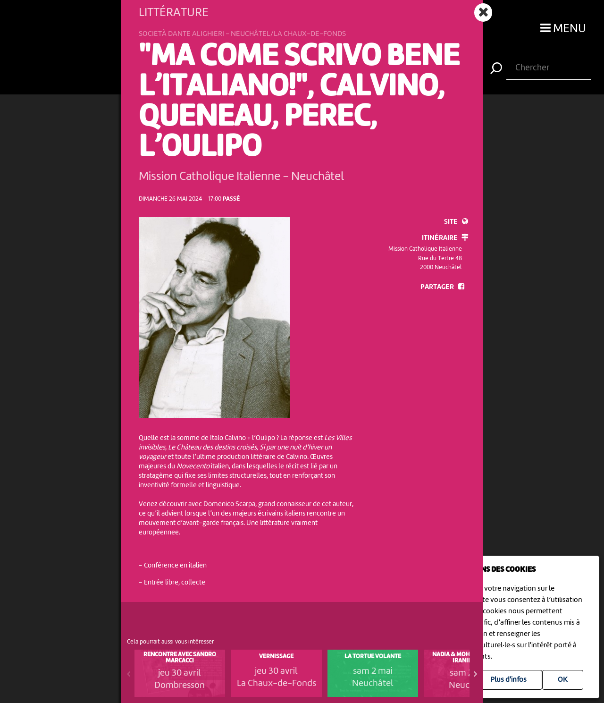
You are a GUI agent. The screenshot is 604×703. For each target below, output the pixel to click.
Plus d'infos (508, 680)
